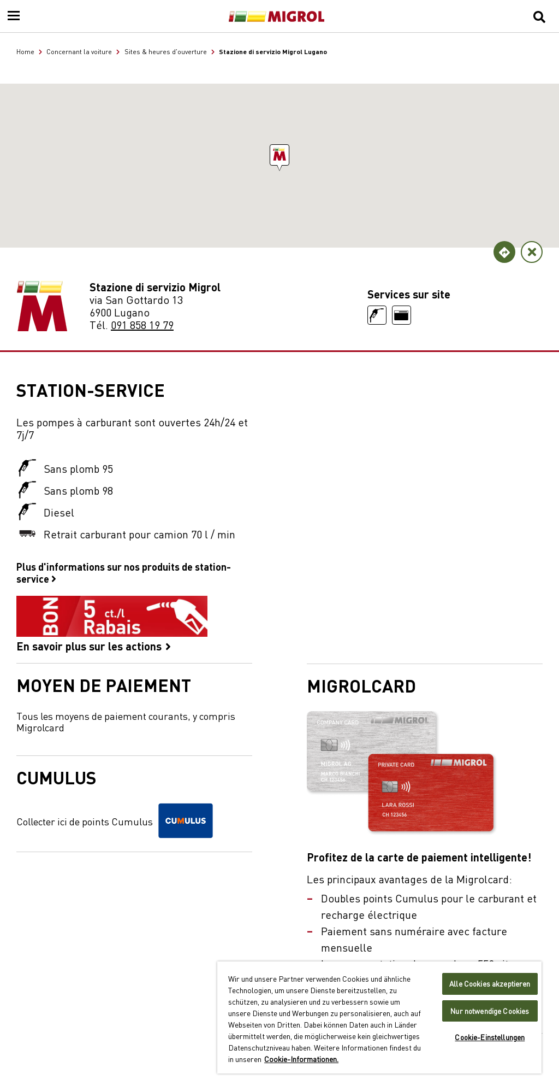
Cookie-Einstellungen (490, 1037)
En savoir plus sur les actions (111, 624)
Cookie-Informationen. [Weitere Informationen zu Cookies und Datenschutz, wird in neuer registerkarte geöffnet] (301, 1058)
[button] (279, 155)
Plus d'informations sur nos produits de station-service (123, 572)
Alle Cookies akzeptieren (489, 983)
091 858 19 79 (142, 324)
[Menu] (13, 16)
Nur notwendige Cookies (489, 1011)
